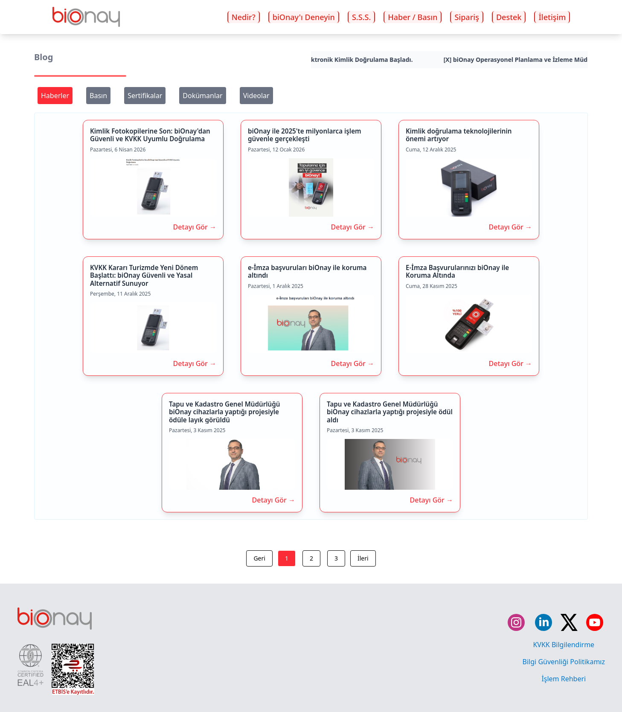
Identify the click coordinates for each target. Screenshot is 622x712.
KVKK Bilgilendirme (563, 644)
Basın (98, 95)
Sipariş (466, 17)
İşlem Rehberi (563, 678)
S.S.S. (361, 17)
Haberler (55, 95)
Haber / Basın (412, 17)
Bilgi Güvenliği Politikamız (564, 661)
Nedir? (244, 17)
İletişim (552, 17)
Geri (259, 558)
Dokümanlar (202, 95)
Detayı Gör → (194, 227)
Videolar (256, 95)
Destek (509, 17)
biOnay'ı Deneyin (304, 17)
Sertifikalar (145, 95)
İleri (363, 558)
